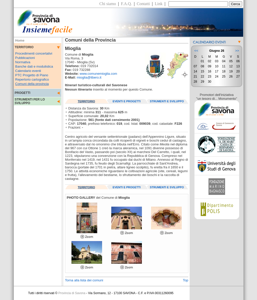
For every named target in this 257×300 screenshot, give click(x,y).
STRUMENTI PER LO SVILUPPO (30, 101)
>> (237, 51)
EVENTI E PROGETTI (126, 101)
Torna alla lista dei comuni (84, 280)
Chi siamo (107, 4)
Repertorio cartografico (32, 79)
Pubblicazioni (25, 58)
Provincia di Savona (71, 293)
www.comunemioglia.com (98, 74)
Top (185, 280)
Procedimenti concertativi (33, 53)
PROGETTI (22, 93)
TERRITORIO (86, 101)
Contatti (143, 4)
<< (196, 51)
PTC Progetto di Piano (31, 75)
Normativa (22, 62)
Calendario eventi (28, 71)
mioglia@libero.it (89, 77)
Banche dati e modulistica (34, 66)
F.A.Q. (126, 4)
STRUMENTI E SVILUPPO (167, 101)
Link (159, 4)
